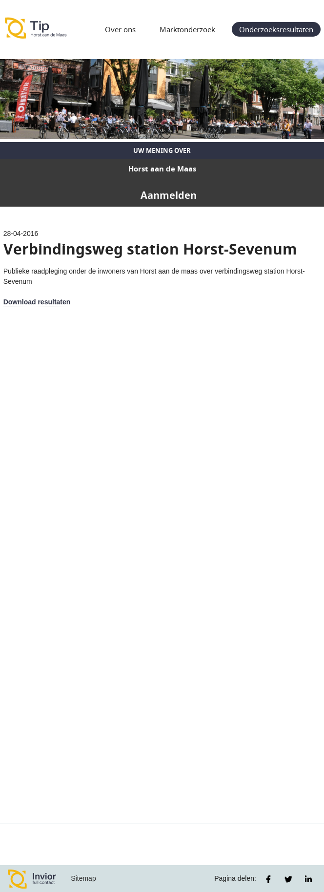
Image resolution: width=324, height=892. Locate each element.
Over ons (120, 29)
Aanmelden (169, 195)
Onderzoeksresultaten (276, 29)
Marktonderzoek (187, 29)
